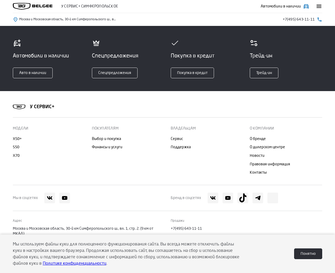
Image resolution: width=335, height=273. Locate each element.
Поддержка (181, 147)
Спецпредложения (114, 73)
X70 (16, 155)
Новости (257, 155)
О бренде (258, 138)
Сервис (177, 138)
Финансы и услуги (107, 147)
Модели (20, 128)
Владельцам (183, 128)
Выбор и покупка (106, 138)
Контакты (258, 172)
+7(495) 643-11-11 (186, 228)
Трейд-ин (264, 73)
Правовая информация (270, 164)
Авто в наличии (32, 73)
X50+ (17, 138)
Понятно (308, 253)
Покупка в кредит (192, 73)
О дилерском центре (267, 147)
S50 (16, 147)
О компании (262, 128)
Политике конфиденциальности (74, 263)
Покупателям (105, 128)
